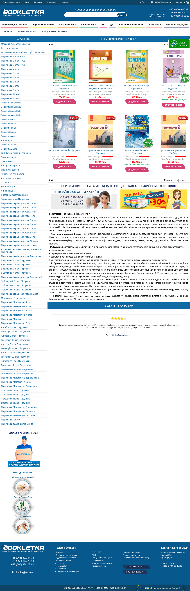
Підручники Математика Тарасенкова (20, 378)
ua (139, 2)
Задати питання (151, 16)
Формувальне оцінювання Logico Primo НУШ (23, 52)
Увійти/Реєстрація (162, 2)
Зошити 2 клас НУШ (11, 107)
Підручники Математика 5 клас (16, 319)
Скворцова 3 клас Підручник (15, 398)
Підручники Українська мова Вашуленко (21, 256)
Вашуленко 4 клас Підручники (16, 273)
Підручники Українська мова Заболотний (21, 277)
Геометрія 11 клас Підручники (16, 365)
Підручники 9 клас (10, 90)
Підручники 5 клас (10, 73)
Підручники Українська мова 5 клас (18, 220)
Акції (27, 2)
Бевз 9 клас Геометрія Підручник (64, 150)
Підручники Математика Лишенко (18, 411)
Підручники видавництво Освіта (17, 424)
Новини (64, 2)
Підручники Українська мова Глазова (19, 294)
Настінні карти (8, 186)
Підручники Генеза (10, 419)
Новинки (38, 2)
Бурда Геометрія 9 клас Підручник (137, 152)
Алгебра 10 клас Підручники (15, 352)
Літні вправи (7, 190)
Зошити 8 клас (8, 132)
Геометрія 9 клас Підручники (15, 348)
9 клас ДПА (7, 140)
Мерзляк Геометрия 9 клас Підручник (64, 87)
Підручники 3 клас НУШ (13, 65)
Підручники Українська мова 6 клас (18, 224)
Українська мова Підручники (15, 199)
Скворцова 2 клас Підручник (15, 394)
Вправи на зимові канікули (14, 195)
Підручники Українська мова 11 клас (19, 245)
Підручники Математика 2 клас (16, 306)
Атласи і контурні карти (12, 174)
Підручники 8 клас (10, 86)
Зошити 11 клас (9, 149)
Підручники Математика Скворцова (19, 386)
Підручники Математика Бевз (16, 382)
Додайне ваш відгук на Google (18, 579)
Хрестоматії (7, 161)
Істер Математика (10, 48)
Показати (168, 180)
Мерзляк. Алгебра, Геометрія (15, 44)
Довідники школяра (11, 178)
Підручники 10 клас (10, 94)
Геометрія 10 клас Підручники (16, 357)
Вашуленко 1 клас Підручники (16, 260)
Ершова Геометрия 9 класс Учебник (173, 152)
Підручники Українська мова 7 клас (18, 228)
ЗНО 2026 (96, 552)
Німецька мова (99, 566)
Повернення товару (132, 555)
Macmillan (62, 566)
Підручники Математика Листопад (18, 415)
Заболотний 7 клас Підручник (16, 289)
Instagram (11, 579)
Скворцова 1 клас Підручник (15, 390)
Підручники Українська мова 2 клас (18, 207)
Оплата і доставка (11, 2)
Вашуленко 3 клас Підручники (16, 268)
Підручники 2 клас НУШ (13, 60)
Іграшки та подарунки (102, 563)
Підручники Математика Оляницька (19, 407)
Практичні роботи (10, 170)
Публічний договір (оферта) (136, 558)
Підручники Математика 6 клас (16, 323)
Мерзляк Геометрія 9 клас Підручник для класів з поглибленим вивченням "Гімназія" (101, 87)
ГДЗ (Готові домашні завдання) (16, 153)
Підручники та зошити (26, 31)
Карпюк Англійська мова (69, 571)
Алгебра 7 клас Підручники (14, 327)
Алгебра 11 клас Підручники (15, 361)
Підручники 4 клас (10, 69)
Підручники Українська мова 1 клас (18, 203)
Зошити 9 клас (8, 136)
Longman (62, 569)
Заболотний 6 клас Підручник (16, 285)
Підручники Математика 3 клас (16, 310)
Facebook (4, 579)
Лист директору (135, 572)
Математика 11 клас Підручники (17, 373)
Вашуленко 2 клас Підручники (16, 264)
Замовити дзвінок (161, 16)
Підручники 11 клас (10, 98)
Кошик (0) (180, 2)
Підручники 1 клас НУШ (13, 56)
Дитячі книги (97, 560)
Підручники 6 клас (10, 77)
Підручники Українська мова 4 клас (18, 216)
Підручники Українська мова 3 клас (18, 211)
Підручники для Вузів (102, 558)
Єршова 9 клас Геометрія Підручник (100, 152)
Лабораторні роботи (11, 165)
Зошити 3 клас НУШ (11, 111)
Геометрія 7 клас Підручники (15, 331)
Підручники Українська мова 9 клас (18, 237)
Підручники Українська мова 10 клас (19, 241)
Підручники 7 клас (10, 81)
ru (144, 2)
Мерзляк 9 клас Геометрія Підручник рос (137, 87)
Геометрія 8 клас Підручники (15, 340)
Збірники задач (8, 157)
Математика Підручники (13, 298)
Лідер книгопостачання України (95, 10)
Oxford (61, 563)
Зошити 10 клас (9, 144)
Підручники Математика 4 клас (16, 315)
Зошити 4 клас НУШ (11, 115)
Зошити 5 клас (8, 119)
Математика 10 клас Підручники (17, 369)
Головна (7, 31)
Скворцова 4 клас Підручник (15, 403)
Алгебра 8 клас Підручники (14, 336)
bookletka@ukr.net (22, 572)
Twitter (25, 579)
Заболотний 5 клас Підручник (16, 281)
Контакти (51, 2)
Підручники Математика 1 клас (16, 302)
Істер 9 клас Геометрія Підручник (173, 87)
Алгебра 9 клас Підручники (14, 344)
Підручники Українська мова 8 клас (18, 232)
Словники (6, 182)
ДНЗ (94, 555)
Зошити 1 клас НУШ (11, 102)
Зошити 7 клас (8, 128)
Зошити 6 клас (8, 123)
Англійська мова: (63, 560)
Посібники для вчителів (66, 555)
